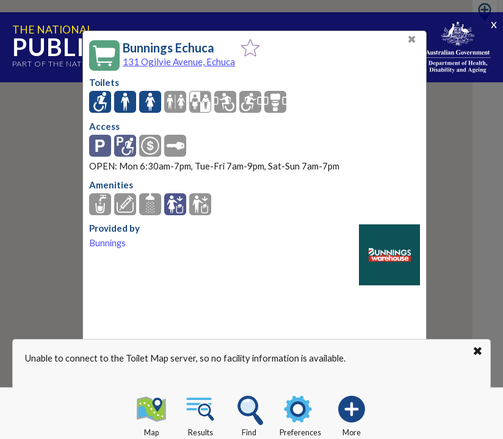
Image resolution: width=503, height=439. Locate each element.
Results (200, 414)
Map (151, 414)
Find (249, 414)
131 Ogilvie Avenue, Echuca (179, 61)
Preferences (300, 414)
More (351, 414)
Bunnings (107, 243)
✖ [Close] (411, 39)
